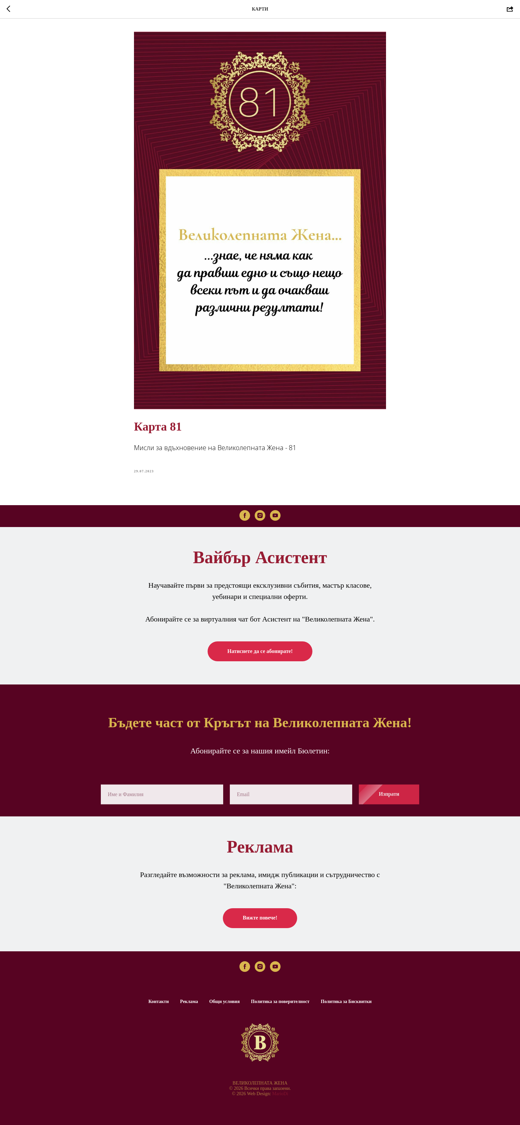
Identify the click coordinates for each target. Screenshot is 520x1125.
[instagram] (260, 515)
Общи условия (224, 1001)
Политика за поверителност (280, 1001)
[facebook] (244, 515)
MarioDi (280, 1093)
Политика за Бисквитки (346, 1001)
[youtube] (275, 515)
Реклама (189, 1001)
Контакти (158, 1001)
